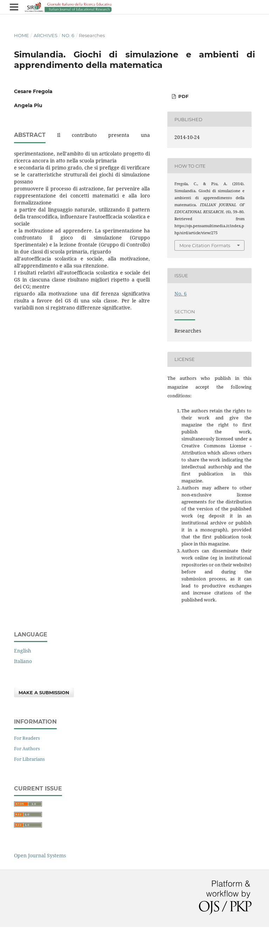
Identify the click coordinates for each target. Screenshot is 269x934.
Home (21, 35)
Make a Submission (44, 692)
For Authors (27, 748)
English (22, 650)
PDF (182, 96)
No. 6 (68, 35)
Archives (45, 35)
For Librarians (29, 759)
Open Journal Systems (40, 855)
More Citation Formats (204, 245)
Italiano (23, 661)
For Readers (27, 738)
